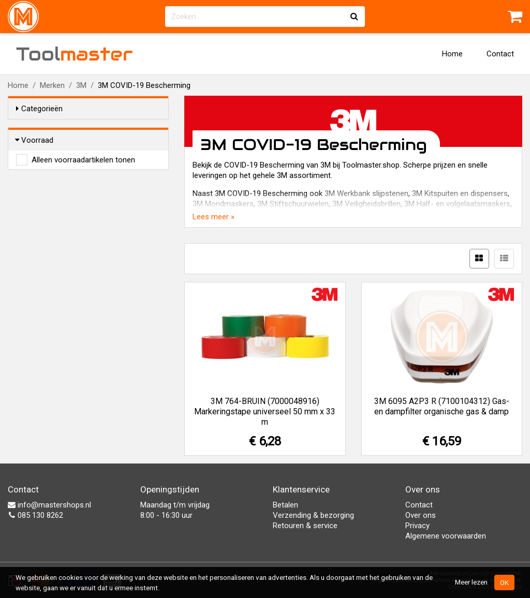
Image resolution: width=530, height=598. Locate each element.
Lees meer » (213, 216)
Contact (500, 53)
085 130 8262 (35, 515)
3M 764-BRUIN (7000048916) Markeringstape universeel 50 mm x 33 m (264, 411)
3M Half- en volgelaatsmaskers (457, 203)
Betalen (285, 505)
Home (452, 53)
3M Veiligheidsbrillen (366, 203)
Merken (52, 85)
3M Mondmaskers (223, 203)
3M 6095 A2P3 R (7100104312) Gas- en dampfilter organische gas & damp (441, 406)
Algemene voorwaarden (445, 536)
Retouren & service (305, 525)
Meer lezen (471, 582)
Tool (74, 54)
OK (504, 582)
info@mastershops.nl (49, 505)
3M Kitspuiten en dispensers (460, 193)
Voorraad (34, 140)
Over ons (420, 515)
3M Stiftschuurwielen (293, 203)
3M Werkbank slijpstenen (366, 193)
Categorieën (39, 108)
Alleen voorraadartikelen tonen (83, 160)
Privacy (417, 525)
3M (81, 85)
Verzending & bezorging (313, 515)
